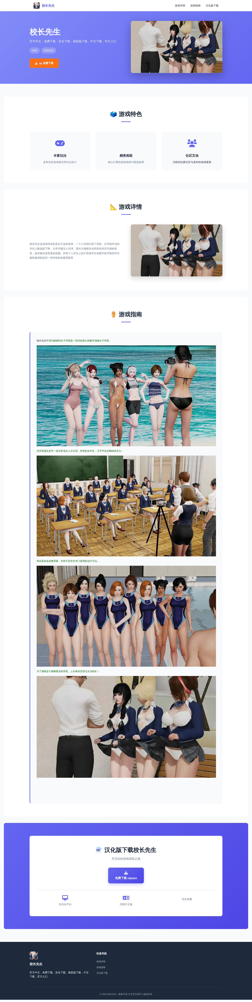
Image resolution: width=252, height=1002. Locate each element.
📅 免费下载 (44, 63)
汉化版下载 (212, 5)
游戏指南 (195, 5)
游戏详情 (180, 5)
